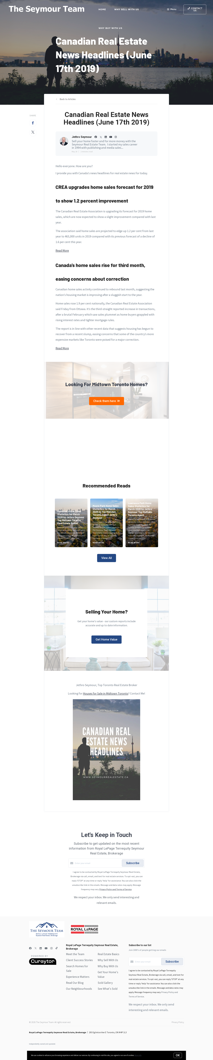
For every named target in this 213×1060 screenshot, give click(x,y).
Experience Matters (77, 977)
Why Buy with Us (110, 28)
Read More (62, 250)
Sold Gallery (105, 983)
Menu (172, 9)
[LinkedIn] (41, 948)
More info (138, 1055)
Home (102, 9)
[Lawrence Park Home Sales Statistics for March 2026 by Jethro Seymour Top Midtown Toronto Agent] (142, 523)
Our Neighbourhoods (79, 989)
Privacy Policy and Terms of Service (115, 889)
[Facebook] (30, 948)
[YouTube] (46, 948)
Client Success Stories (79, 960)
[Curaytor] (42, 964)
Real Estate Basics (108, 954)
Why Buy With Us (108, 966)
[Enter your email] (97, 863)
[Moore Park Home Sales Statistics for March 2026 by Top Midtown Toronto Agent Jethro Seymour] (106, 523)
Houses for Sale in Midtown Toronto (105, 693)
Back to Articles (68, 99)
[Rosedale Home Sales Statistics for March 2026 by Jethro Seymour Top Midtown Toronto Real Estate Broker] (71, 523)
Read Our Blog (75, 983)
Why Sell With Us (108, 960)
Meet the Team (75, 954)
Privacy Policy (178, 1022)
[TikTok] (57, 948)
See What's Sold (108, 989)
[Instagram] (51, 948)
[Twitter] (36, 948)
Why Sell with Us (126, 9)
